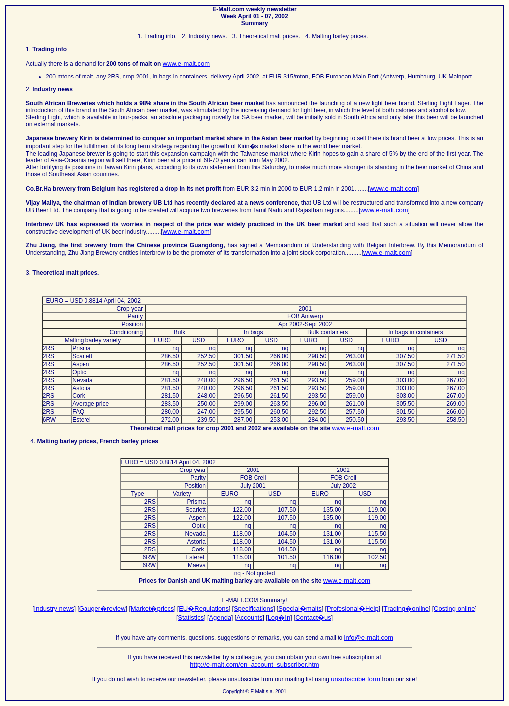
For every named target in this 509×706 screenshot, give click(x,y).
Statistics (191, 617)
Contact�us (313, 617)
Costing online (454, 608)
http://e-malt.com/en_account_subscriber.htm (254, 664)
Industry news (54, 608)
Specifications (253, 608)
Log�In (279, 617)
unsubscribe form (355, 679)
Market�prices (152, 608)
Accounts (249, 617)
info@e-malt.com (368, 637)
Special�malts (300, 608)
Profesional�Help (353, 608)
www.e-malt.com (186, 63)
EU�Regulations (204, 608)
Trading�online (406, 608)
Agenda (220, 617)
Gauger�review (102, 608)
